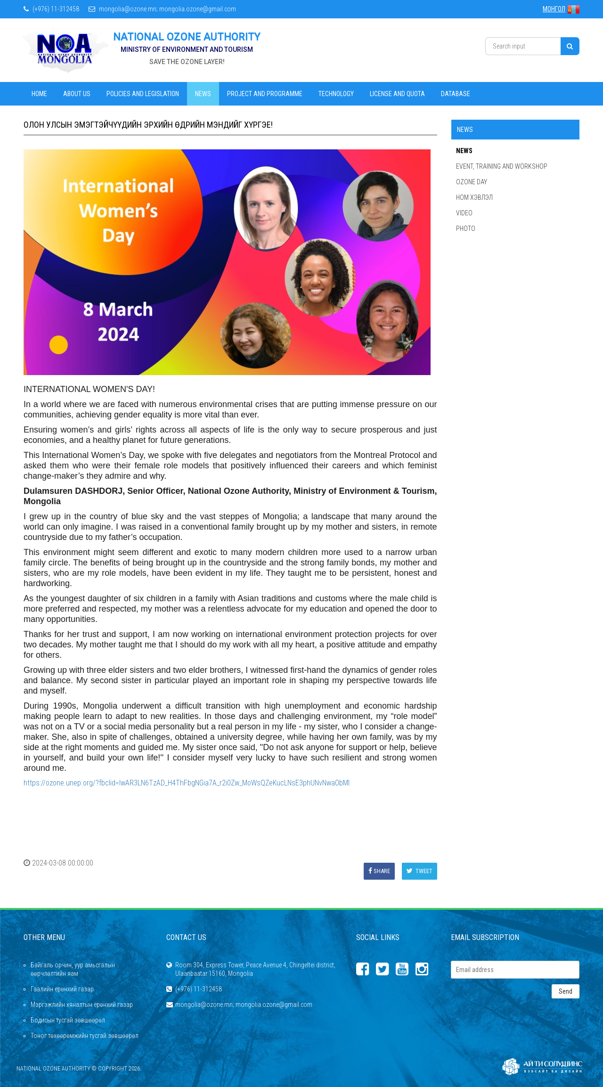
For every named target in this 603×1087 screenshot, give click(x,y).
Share (379, 871)
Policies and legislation (142, 94)
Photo (465, 228)
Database (455, 94)
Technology (336, 94)
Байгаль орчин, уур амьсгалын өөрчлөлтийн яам (73, 969)
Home (39, 94)
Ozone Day (471, 182)
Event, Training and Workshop (501, 166)
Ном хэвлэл (474, 197)
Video (464, 213)
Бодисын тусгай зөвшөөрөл (68, 1020)
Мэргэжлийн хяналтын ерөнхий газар (82, 1004)
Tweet (419, 871)
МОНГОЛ (561, 9)
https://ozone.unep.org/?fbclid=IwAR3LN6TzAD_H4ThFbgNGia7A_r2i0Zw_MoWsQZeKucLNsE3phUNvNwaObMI (187, 782)
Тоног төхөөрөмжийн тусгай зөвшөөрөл (85, 1035)
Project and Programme (264, 94)
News (203, 94)
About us (76, 94)
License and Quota (397, 94)
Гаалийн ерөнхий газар (62, 989)
